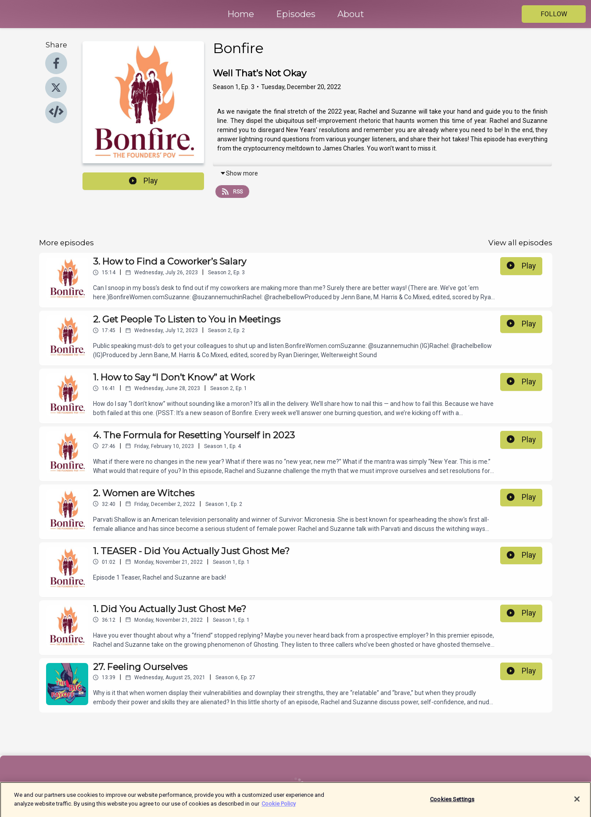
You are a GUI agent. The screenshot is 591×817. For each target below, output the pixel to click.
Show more (239, 173)
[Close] (577, 803)
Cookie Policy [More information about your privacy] (278, 808)
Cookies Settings (452, 803)
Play (143, 180)
